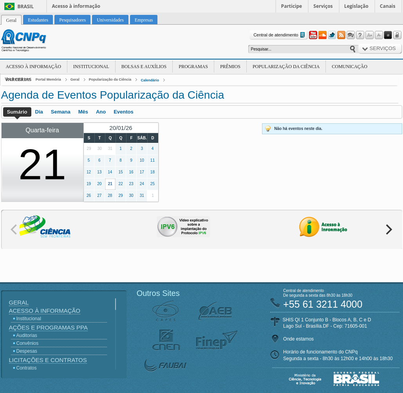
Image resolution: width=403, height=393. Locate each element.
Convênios (27, 343)
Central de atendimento (279, 35)
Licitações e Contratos (48, 360)
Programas (193, 66)
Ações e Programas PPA (48, 327)
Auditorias (26, 335)
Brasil (26, 6)
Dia (39, 112)
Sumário (17, 112)
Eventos (124, 112)
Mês (83, 112)
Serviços (323, 6)
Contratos (26, 368)
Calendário (150, 80)
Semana (60, 112)
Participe (291, 6)
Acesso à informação (76, 6)
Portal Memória (48, 79)
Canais (388, 6)
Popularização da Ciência (286, 66)
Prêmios (230, 66)
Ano (101, 112)
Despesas (26, 351)
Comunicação (349, 66)
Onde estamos (298, 339)
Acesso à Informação (33, 66)
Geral (75, 79)
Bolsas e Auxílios (143, 66)
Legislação (356, 6)
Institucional (91, 66)
